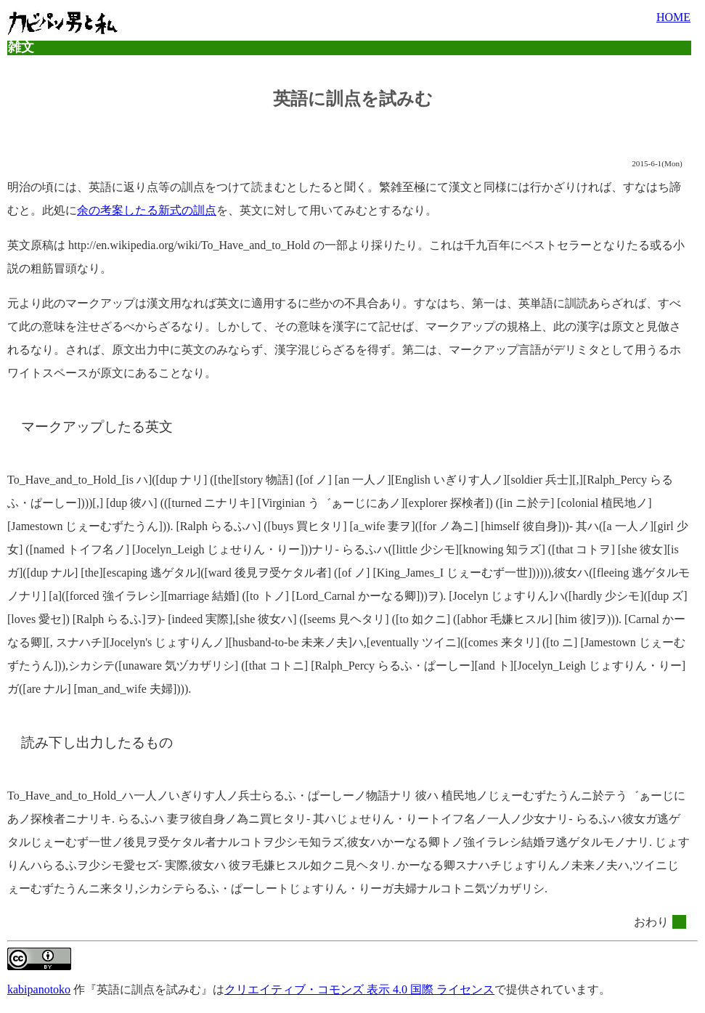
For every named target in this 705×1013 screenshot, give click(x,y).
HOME (673, 17)
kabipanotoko (38, 989)
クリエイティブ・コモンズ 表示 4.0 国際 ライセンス (359, 989)
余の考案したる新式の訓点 (146, 210)
